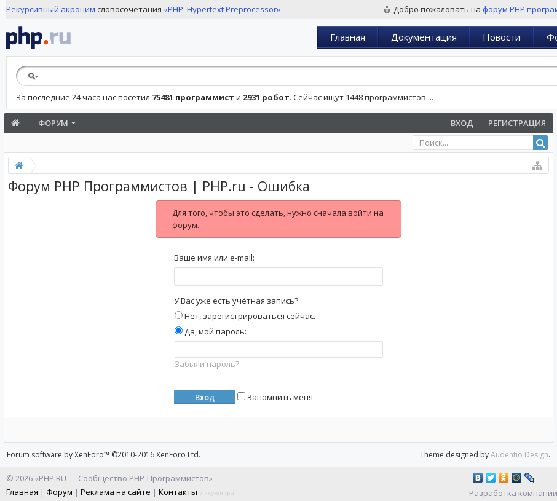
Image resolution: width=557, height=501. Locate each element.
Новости (502, 37)
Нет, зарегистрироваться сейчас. (245, 316)
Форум (53, 122)
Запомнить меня (275, 397)
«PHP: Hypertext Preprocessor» (222, 9)
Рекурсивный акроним (50, 9)
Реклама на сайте (116, 491)
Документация (424, 37)
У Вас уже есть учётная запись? (236, 300)
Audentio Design (519, 454)
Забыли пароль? (207, 363)
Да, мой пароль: (211, 331)
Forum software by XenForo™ (103, 454)
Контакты (178, 491)
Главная (347, 37)
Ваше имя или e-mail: (214, 257)
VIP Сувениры (216, 492)
